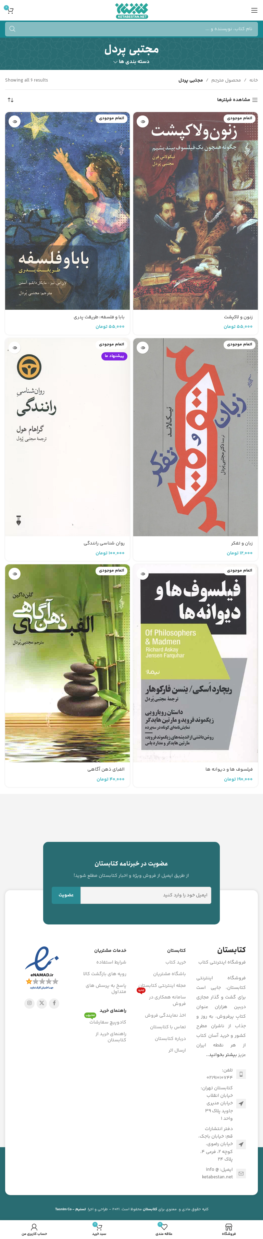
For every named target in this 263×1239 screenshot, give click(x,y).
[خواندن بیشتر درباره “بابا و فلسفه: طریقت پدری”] (15, 121)
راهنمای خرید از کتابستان (111, 1037)
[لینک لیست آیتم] (221, 1074)
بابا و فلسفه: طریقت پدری (99, 317)
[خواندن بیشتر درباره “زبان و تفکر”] (143, 348)
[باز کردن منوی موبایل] (254, 10)
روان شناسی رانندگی (103, 543)
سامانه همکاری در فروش (161, 999)
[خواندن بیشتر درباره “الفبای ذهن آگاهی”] (15, 574)
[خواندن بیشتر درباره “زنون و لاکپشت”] (143, 121)
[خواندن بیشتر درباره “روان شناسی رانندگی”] (15, 348)
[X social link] (42, 1003)
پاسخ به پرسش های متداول (106, 989)
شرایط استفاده (111, 962)
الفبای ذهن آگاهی (105, 769)
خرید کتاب (175, 962)
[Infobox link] (132, 869)
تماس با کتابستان (168, 1027)
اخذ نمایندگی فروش (165, 1015)
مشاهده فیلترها (233, 100)
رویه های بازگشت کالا (104, 974)
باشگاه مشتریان (169, 974)
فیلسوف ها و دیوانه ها (228, 769)
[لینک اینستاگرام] (29, 1003)
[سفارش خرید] (10, 100)
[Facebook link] (54, 1003)
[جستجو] (131, 29)
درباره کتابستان (170, 1039)
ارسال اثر (177, 1050)
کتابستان (176, 951)
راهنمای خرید (113, 1011)
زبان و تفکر (242, 543)
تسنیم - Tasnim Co (70, 1209)
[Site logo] (131, 10)
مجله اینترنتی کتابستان (162, 986)
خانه (253, 80)
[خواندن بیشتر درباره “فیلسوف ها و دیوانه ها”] (143, 574)
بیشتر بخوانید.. (221, 1055)
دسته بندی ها (134, 61)
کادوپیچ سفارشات (105, 1021)
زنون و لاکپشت (238, 317)
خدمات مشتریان (110, 951)
